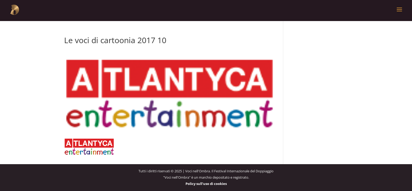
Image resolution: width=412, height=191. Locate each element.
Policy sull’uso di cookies (206, 183)
